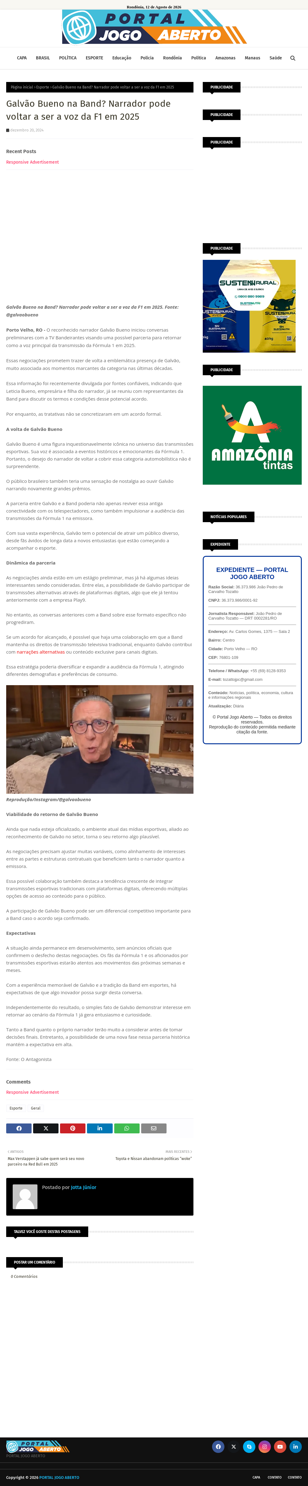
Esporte (42, 87)
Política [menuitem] (198, 58)
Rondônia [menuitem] (172, 58)
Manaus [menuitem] (252, 58)
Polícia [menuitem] (147, 58)
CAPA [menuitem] (22, 58)
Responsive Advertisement (32, 162)
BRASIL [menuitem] (43, 58)
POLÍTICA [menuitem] (67, 58)
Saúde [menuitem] (276, 58)
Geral (36, 1108)
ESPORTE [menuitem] (94, 58)
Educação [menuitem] (121, 58)
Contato (275, 1477)
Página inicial (22, 87)
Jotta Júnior (83, 1187)
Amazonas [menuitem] (225, 58)
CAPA (256, 1477)
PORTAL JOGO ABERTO (59, 1477)
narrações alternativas (41, 652)
